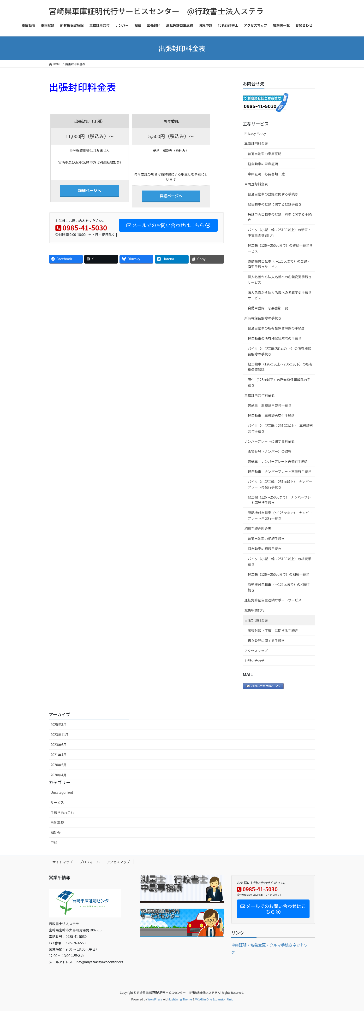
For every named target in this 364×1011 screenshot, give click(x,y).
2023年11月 (60, 734)
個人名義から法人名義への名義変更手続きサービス (280, 279)
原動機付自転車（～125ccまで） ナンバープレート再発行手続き (280, 515)
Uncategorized (62, 792)
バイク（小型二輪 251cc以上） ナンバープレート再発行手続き (280, 484)
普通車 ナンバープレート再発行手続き (278, 461)
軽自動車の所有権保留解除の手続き (275, 338)
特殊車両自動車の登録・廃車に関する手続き (280, 217)
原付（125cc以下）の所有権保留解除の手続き (279, 382)
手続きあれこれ (62, 812)
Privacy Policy (255, 133)
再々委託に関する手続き (266, 640)
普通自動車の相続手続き (266, 538)
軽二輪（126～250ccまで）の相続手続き (279, 574)
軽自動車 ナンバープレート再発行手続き (279, 471)
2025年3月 (59, 724)
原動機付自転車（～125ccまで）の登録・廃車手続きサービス (279, 264)
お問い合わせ (255, 660)
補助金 (56, 832)
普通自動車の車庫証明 (264, 153)
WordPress (155, 999)
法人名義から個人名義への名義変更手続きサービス (280, 295)
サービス (57, 802)
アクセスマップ (256, 650)
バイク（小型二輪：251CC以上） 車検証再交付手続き (280, 428)
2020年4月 (59, 774)
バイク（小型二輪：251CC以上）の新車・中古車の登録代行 (279, 232)
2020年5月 (59, 764)
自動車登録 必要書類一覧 (268, 308)
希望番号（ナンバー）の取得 (270, 451)
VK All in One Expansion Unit (214, 999)
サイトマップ (63, 861)
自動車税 (57, 822)
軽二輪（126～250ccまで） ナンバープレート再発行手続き (279, 500)
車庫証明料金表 (256, 143)
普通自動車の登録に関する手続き (273, 194)
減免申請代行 (255, 610)
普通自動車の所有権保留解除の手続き (276, 328)
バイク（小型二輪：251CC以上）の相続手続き (279, 561)
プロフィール (90, 861)
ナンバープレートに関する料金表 (270, 441)
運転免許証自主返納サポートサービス (273, 600)
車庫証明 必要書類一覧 (266, 173)
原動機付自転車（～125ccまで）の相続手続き (279, 587)
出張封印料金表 (256, 620)
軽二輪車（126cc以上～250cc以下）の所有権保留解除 (280, 367)
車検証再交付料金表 (260, 395)
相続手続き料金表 (258, 528)
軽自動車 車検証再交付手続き (271, 415)
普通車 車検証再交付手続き (270, 405)
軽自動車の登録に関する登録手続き (275, 204)
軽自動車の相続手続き (264, 548)
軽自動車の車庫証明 (263, 163)
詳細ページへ (89, 190)
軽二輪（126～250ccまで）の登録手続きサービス (280, 248)
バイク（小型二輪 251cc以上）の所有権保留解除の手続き (279, 351)
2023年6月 (59, 744)
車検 (54, 842)
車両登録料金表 (256, 184)
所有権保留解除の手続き (263, 318)
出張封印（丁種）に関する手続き (273, 630)
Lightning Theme (180, 999)
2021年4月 (59, 754)
